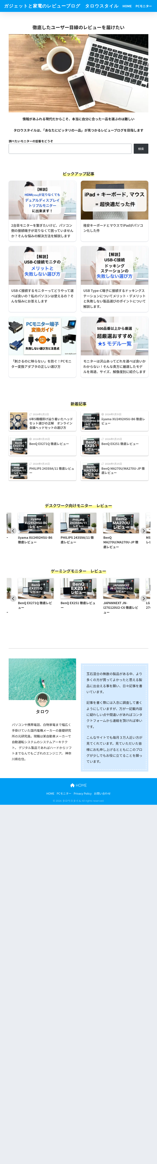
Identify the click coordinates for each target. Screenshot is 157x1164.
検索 (141, 149)
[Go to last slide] (13, 530)
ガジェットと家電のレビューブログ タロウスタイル (61, 6)
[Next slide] (143, 530)
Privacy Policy (83, 793)
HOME (127, 6)
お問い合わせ (102, 793)
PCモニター (144, 6)
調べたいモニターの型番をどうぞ (31, 141)
